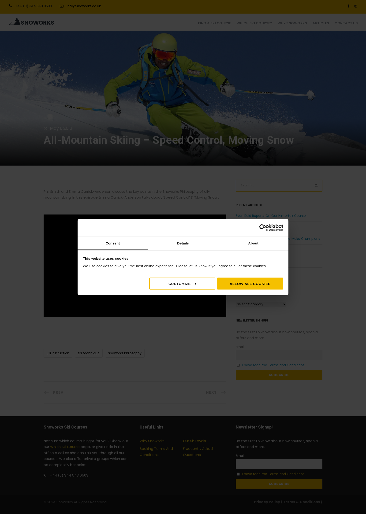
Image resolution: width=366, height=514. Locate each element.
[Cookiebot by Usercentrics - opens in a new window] (262, 227)
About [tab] (253, 243)
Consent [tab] (113, 243)
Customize (182, 284)
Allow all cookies (250, 284)
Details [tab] (183, 243)
